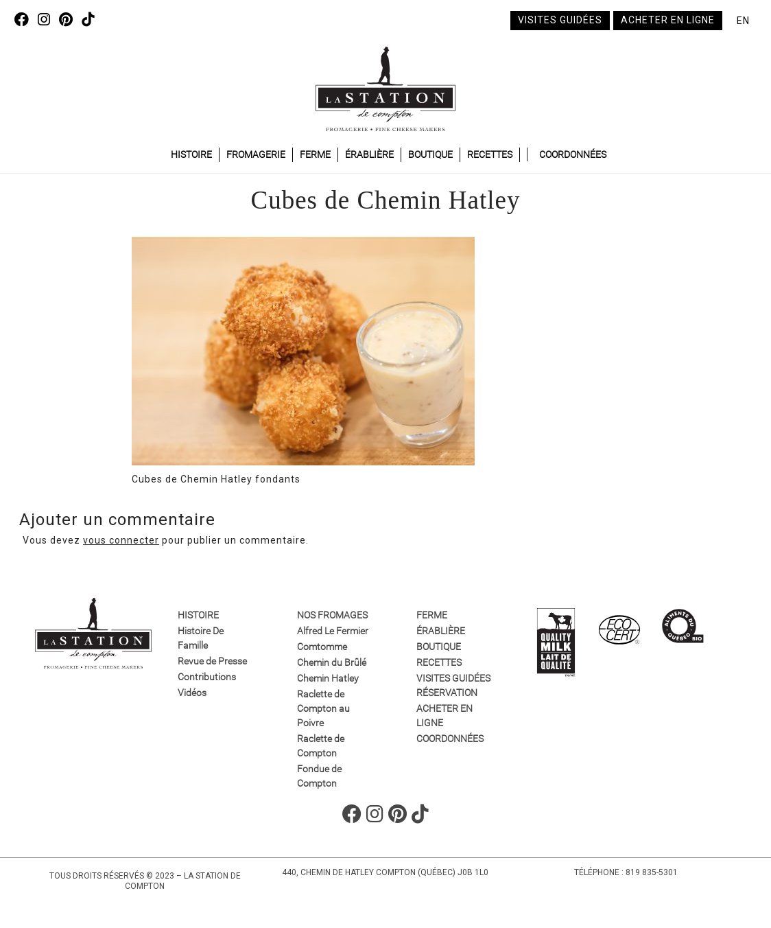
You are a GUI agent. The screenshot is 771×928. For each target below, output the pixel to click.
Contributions (207, 676)
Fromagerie (255, 154)
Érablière (369, 154)
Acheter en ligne (668, 19)
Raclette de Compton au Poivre (323, 708)
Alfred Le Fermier (332, 630)
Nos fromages (332, 615)
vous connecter (121, 540)
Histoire (191, 154)
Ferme (315, 154)
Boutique (430, 154)
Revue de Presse (212, 661)
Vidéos (192, 692)
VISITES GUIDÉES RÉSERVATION (453, 685)
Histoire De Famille (201, 638)
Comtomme (322, 646)
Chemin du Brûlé (331, 662)
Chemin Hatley (328, 678)
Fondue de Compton (319, 776)
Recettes (489, 154)
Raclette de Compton (320, 745)
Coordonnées (572, 154)
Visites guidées (560, 19)
